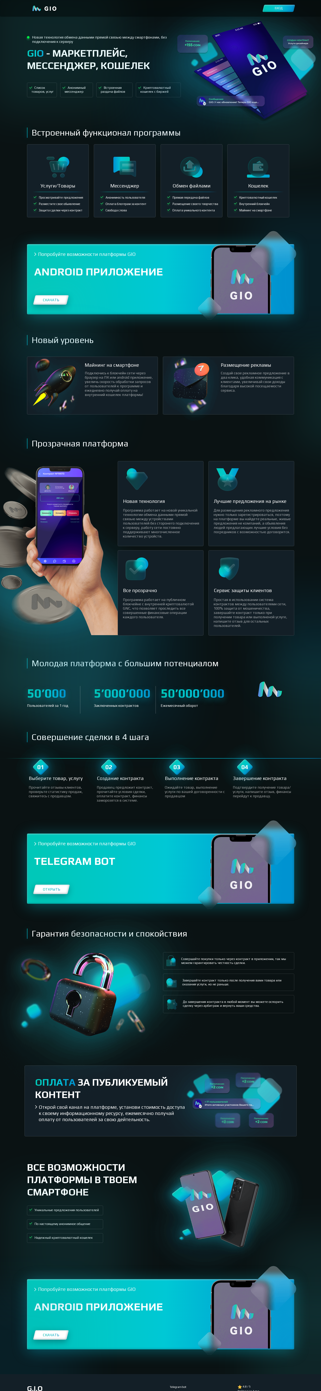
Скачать (51, 300)
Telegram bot (178, 1387)
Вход (279, 8)
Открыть (51, 889)
